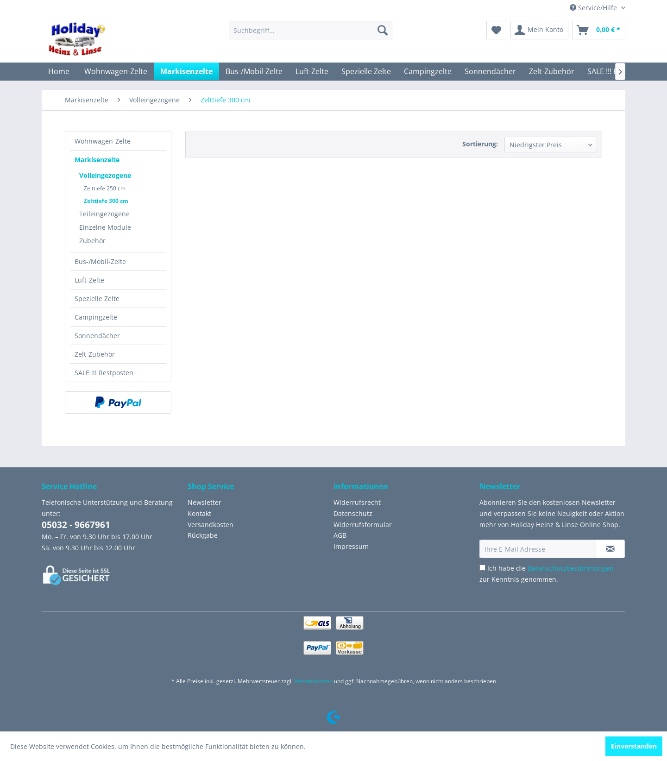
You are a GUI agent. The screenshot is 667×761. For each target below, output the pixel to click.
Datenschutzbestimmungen (571, 568)
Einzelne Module (105, 227)
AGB (340, 535)
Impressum (351, 546)
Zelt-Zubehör (95, 354)
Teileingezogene (104, 213)
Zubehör (92, 240)
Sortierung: (480, 143)
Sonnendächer (97, 335)
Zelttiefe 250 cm (105, 188)
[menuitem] (310, 30)
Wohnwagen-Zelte (103, 141)
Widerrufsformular (363, 524)
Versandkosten (210, 524)
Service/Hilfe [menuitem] (594, 7)
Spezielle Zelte (97, 298)
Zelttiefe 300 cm (106, 201)
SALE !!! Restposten (104, 372)
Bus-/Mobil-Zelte (100, 261)
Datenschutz (353, 513)
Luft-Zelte (89, 280)
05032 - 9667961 (76, 525)
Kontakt (199, 513)
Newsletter (204, 502)
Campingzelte (96, 317)
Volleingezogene (105, 175)
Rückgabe (203, 535)
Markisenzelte (97, 159)
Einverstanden (634, 746)
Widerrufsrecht (357, 502)
